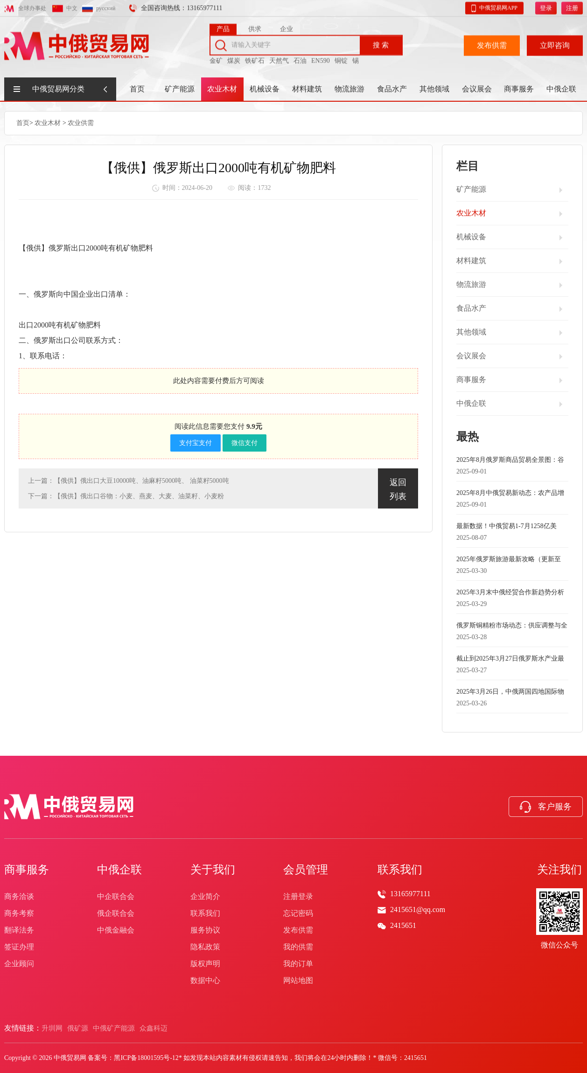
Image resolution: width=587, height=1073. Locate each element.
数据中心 (205, 980)
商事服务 (519, 89)
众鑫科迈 (154, 1028)
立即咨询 (555, 43)
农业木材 (222, 89)
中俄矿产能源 (114, 1028)
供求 (254, 26)
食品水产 (392, 89)
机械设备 (265, 89)
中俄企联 (561, 89)
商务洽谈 (19, 896)
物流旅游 (349, 89)
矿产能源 (180, 89)
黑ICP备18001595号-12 (146, 1057)
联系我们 (205, 913)
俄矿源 (77, 1028)
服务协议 (205, 930)
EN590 (320, 58)
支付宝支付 (195, 442)
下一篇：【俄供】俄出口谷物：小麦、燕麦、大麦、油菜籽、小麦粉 (126, 495)
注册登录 (298, 896)
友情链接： (23, 1028)
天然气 (279, 58)
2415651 (403, 925)
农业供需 (81, 122)
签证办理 (19, 947)
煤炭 (233, 58)
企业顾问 (19, 964)
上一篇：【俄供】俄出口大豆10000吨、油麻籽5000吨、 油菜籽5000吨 (128, 480)
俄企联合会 (115, 913)
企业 (286, 26)
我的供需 (298, 947)
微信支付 (244, 442)
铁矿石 (255, 58)
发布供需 (492, 43)
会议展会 (477, 89)
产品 (223, 26)
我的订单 (298, 964)
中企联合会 (115, 896)
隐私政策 (205, 947)
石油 (300, 58)
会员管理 (305, 870)
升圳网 (52, 1028)
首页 (137, 89)
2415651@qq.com (417, 909)
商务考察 (19, 913)
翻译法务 (19, 930)
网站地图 (298, 980)
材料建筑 (307, 89)
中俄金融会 (115, 930)
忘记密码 (298, 913)
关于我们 (212, 870)
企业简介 (205, 896)
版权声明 (205, 964)
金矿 (216, 58)
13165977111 (410, 894)
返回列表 (398, 489)
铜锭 (341, 58)
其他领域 (434, 89)
